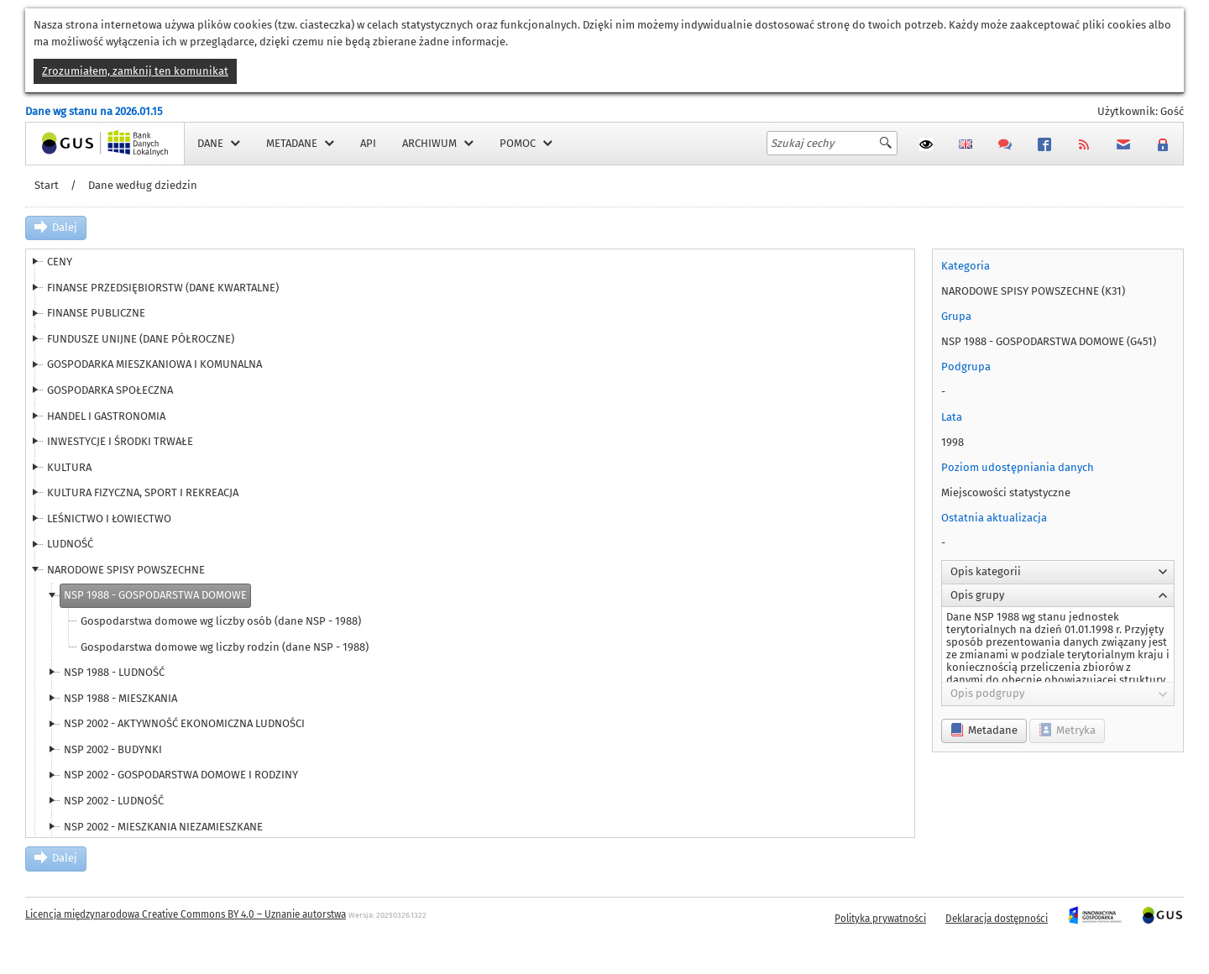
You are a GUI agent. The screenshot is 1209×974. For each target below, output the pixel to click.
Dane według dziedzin (142, 185)
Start (46, 185)
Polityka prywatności (880, 918)
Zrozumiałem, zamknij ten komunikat (135, 71)
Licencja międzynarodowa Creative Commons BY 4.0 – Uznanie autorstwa (185, 914)
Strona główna (62, 143)
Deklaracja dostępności (996, 918)
